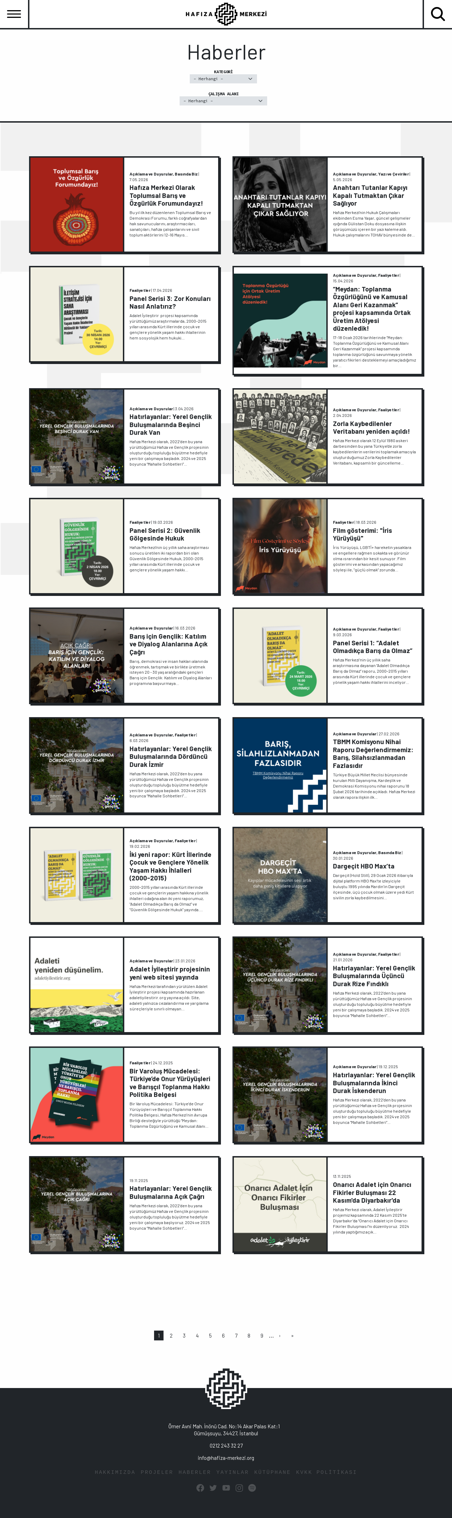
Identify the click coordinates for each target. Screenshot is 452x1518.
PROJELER (157, 1472)
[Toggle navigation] (14, 14)
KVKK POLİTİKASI (326, 1472)
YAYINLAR (232, 1472)
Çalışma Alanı (223, 98)
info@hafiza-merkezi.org (226, 1458)
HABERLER (195, 1472)
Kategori (223, 76)
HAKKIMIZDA (115, 1472)
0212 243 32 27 (226, 1445)
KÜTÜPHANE (272, 1472)
